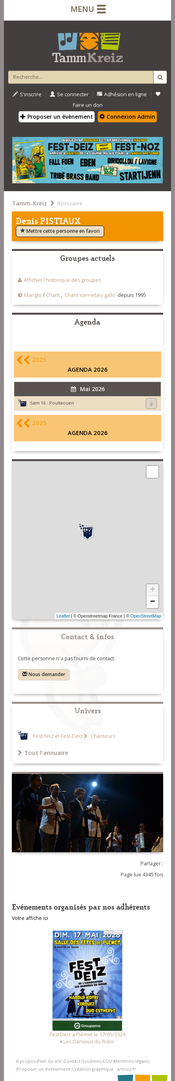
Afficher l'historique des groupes (62, 280)
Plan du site (49, 1061)
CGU (107, 1061)
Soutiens (91, 1061)
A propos (26, 1061)
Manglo (33, 295)
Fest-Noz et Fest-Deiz (58, 736)
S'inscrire (27, 94)
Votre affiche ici (30, 918)
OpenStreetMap (145, 616)
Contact (72, 1061)
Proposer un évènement (56, 116)
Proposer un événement (43, 1069)
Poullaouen (61, 403)
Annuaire (70, 203)
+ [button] (152, 590)
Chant (53, 295)
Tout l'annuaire (43, 752)
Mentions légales (132, 1061)
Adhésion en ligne (122, 94)
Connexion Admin (127, 116)
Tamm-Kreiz (29, 203)
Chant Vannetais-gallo (90, 295)
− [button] (152, 602)
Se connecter (69, 94)
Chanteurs (102, 736)
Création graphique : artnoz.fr (104, 1069)
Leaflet (63, 616)
